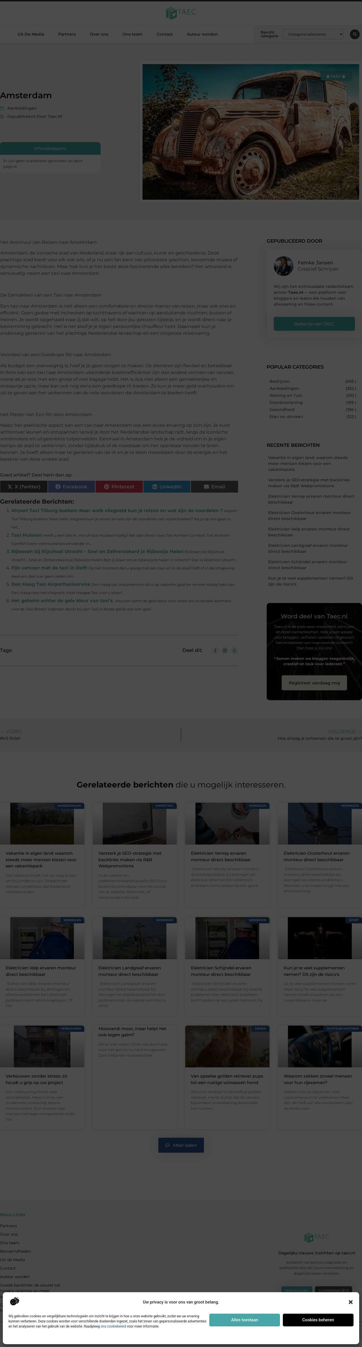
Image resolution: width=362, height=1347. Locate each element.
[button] (351, 1302)
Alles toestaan (244, 1319)
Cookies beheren (318, 1319)
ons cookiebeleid (113, 1326)
